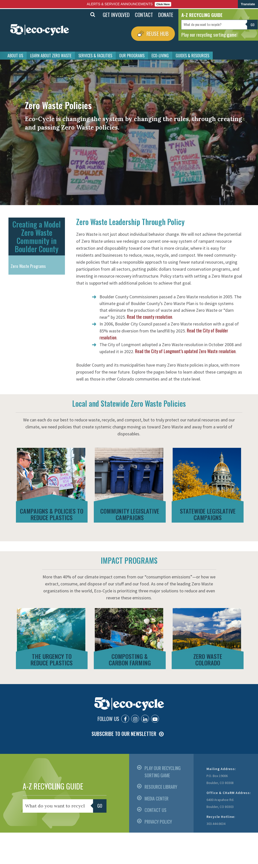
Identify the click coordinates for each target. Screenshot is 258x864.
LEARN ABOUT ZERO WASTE (50, 56)
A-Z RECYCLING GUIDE (53, 786)
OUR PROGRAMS (132, 56)
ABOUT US (15, 56)
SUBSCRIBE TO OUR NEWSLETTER (124, 733)
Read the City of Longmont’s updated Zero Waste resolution (185, 351)
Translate (248, 4)
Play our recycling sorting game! (209, 34)
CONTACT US (155, 810)
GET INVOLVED (116, 14)
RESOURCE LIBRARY (161, 787)
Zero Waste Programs (28, 266)
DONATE (165, 14)
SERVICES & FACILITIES (95, 56)
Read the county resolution (149, 317)
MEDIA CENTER (156, 798)
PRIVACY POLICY (158, 821)
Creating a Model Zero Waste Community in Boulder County (36, 236)
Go (253, 24)
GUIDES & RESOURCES (192, 56)
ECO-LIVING (160, 56)
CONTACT (144, 14)
